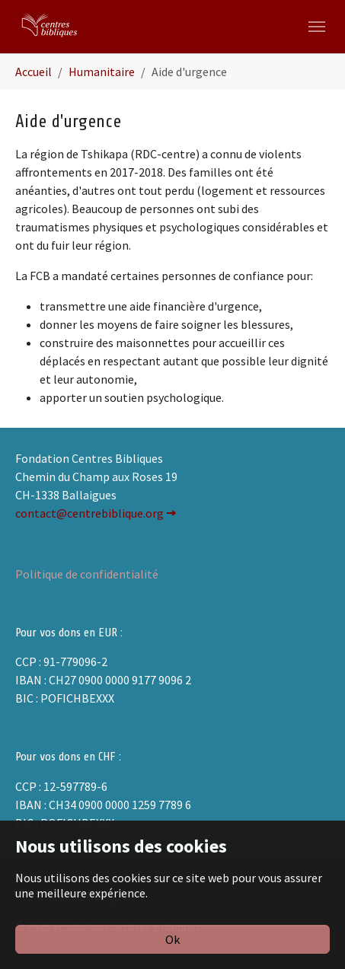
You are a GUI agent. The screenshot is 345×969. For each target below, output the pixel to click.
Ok (172, 939)
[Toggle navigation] (317, 27)
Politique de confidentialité (86, 574)
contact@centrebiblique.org (89, 513)
